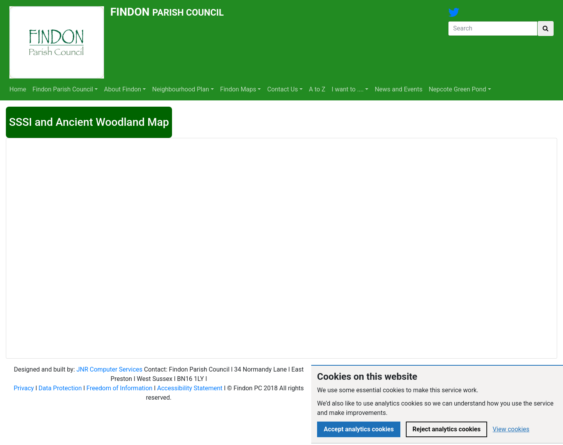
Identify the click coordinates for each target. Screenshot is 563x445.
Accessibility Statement (189, 388)
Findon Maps (238, 89)
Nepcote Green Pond (457, 89)
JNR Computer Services (109, 369)
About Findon (122, 89)
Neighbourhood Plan (180, 89)
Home (17, 89)
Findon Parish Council (62, 89)
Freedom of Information (119, 388)
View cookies (511, 429)
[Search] (493, 28)
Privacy (24, 388)
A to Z (317, 89)
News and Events (398, 89)
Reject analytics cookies (446, 429)
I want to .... (348, 89)
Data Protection (60, 388)
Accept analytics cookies (359, 429)
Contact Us (282, 89)
